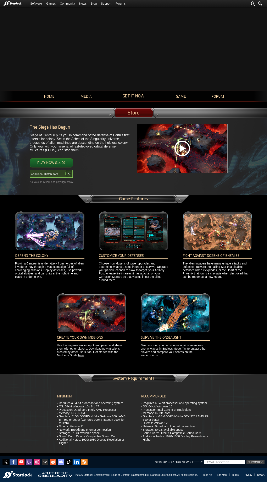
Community (67, 3)
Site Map (222, 474)
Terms (235, 474)
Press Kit (207, 474)
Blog (94, 3)
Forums (121, 3)
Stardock (88, 474)
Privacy (248, 474)
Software (36, 3)
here (81, 355)
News (83, 3)
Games (51, 3)
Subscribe (255, 462)
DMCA (261, 474)
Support (106, 3)
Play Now (51, 163)
